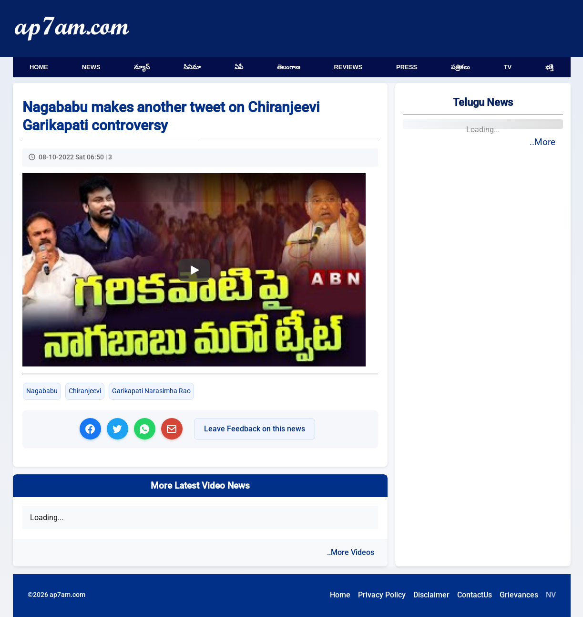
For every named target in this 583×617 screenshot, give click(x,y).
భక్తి (549, 67)
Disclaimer (431, 594)
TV (508, 67)
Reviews (348, 67)
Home (39, 67)
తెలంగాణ (288, 67)
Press (406, 67)
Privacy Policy (382, 594)
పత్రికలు (460, 67)
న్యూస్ (142, 67)
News (91, 67)
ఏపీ (239, 67)
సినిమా (192, 67)
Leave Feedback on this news (254, 428)
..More (542, 141)
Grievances (519, 594)
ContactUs (474, 594)
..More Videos (350, 552)
